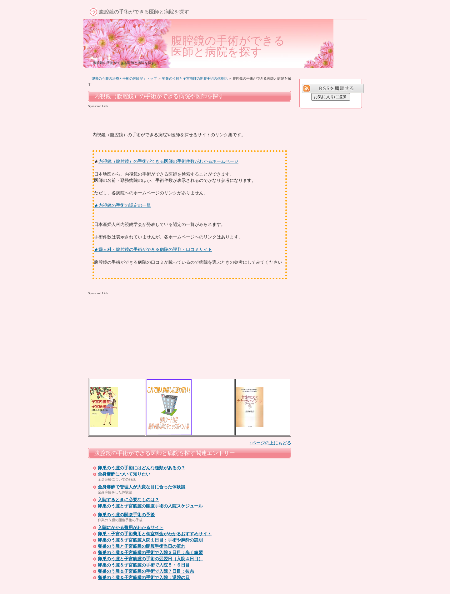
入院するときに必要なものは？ (128, 499)
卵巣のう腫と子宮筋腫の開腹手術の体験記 (195, 78)
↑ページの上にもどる (270, 442)
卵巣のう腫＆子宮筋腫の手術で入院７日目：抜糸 (146, 571)
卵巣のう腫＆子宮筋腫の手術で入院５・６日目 (144, 565)
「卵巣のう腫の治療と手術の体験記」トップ (122, 78)
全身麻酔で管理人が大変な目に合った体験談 (141, 487)
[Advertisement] (161, 119)
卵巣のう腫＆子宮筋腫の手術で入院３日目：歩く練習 (150, 552)
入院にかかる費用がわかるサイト (130, 527)
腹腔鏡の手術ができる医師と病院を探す (228, 46)
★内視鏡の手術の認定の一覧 (122, 205)
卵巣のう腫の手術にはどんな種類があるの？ (141, 468)
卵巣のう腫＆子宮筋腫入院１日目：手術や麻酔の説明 (150, 540)
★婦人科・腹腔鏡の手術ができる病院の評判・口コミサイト (153, 249)
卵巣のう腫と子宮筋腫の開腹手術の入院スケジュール (150, 506)
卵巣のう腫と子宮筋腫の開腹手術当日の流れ (141, 546)
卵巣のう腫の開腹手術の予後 (126, 514)
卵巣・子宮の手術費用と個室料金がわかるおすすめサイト (155, 534)
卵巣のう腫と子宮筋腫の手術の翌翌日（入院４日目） (150, 559)
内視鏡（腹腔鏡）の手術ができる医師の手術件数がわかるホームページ (168, 161)
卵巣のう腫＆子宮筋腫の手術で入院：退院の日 (144, 577)
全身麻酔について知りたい (124, 474)
